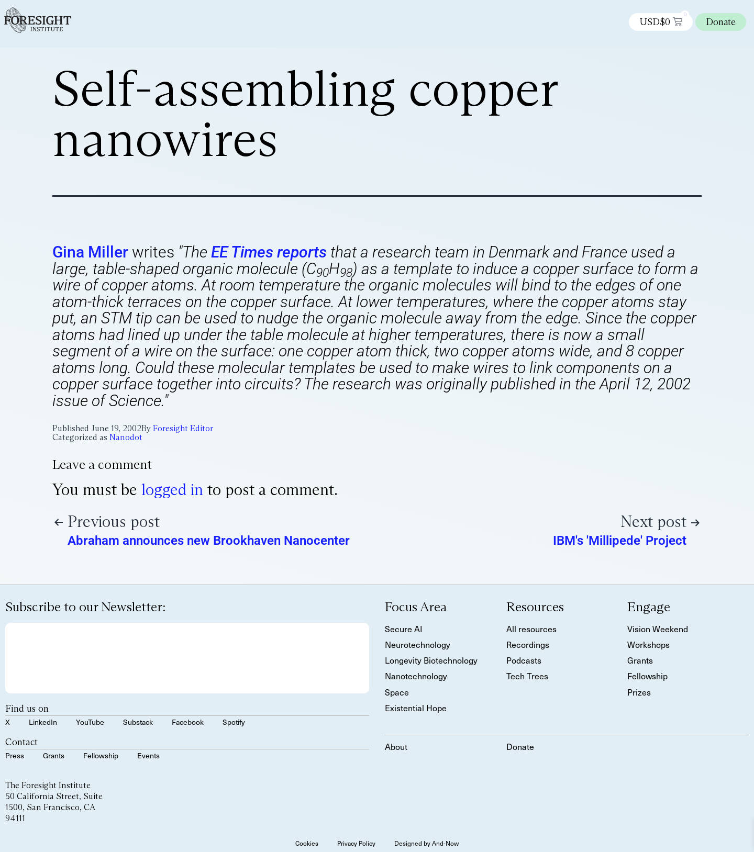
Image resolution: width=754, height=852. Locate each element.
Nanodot (125, 437)
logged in (172, 489)
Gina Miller (90, 252)
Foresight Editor (183, 428)
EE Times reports (269, 252)
